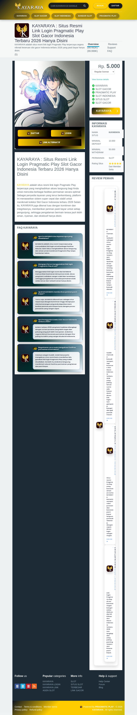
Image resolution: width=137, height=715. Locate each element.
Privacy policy (21, 710)
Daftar (115, 6)
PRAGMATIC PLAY (108, 16)
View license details (100, 79)
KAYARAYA (22, 16)
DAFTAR (33, 133)
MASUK (100, 6)
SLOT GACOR (40, 16)
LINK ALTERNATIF (49, 142)
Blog (101, 687)
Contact (18, 707)
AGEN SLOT (49, 690)
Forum (102, 684)
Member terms (50, 707)
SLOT (73, 681)
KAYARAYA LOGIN (51, 684)
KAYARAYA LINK (51, 687)
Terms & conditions (33, 707)
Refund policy (35, 710)
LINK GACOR (77, 690)
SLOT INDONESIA (62, 16)
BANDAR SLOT (85, 16)
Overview (93, 44)
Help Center (104, 681)
